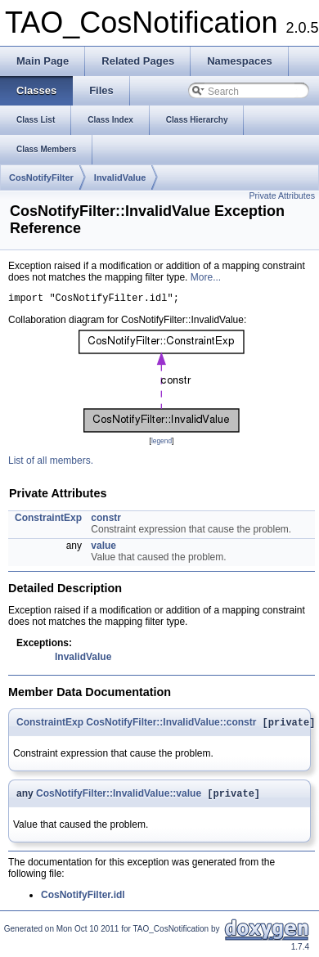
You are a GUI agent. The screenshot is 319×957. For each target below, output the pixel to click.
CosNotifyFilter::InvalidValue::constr (171, 726)
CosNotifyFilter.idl (83, 900)
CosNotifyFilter (41, 177)
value (103, 548)
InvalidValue (120, 177)
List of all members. (50, 463)
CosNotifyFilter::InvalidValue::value (118, 799)
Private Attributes (282, 195)
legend (161, 443)
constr (106, 520)
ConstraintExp (48, 520)
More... (206, 277)
